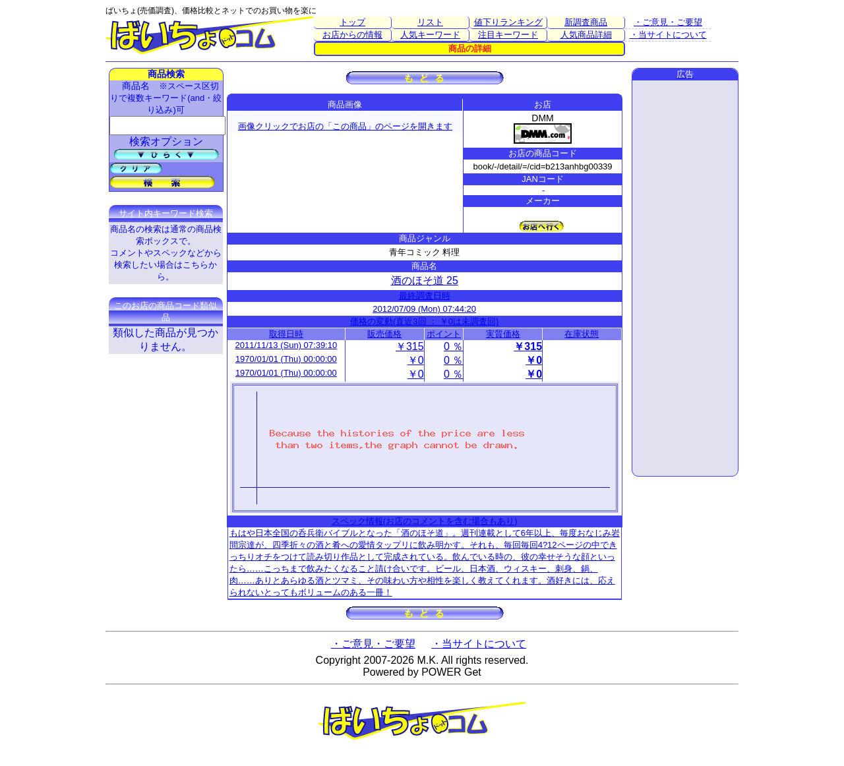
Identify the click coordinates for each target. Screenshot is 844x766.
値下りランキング (508, 22)
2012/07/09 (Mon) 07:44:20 (424, 309)
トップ (352, 22)
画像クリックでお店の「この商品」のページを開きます (345, 126)
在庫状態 (581, 334)
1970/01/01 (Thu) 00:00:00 (286, 359)
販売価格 (384, 334)
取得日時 (286, 334)
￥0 (415, 360)
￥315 (410, 346)
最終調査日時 (424, 296)
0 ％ (453, 346)
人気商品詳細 (586, 35)
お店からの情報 (352, 35)
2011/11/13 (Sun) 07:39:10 (286, 345)
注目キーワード (508, 35)
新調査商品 (585, 22)
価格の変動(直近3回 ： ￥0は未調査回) (424, 321)
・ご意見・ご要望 (668, 22)
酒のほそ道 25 (424, 280)
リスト (430, 22)
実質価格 (503, 334)
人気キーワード (430, 35)
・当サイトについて (668, 35)
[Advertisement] (685, 278)
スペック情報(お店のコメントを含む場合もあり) (425, 521)
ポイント (444, 334)
